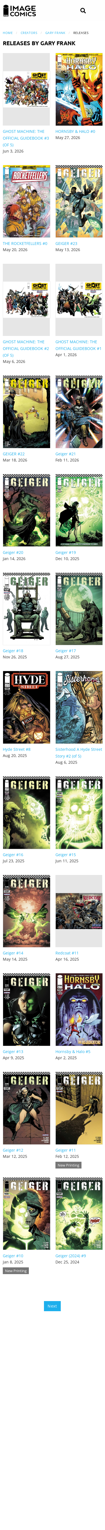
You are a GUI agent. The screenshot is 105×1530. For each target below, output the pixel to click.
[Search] (83, 10)
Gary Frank (55, 33)
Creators (29, 33)
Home (8, 33)
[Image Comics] (19, 10)
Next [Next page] (52, 1306)
